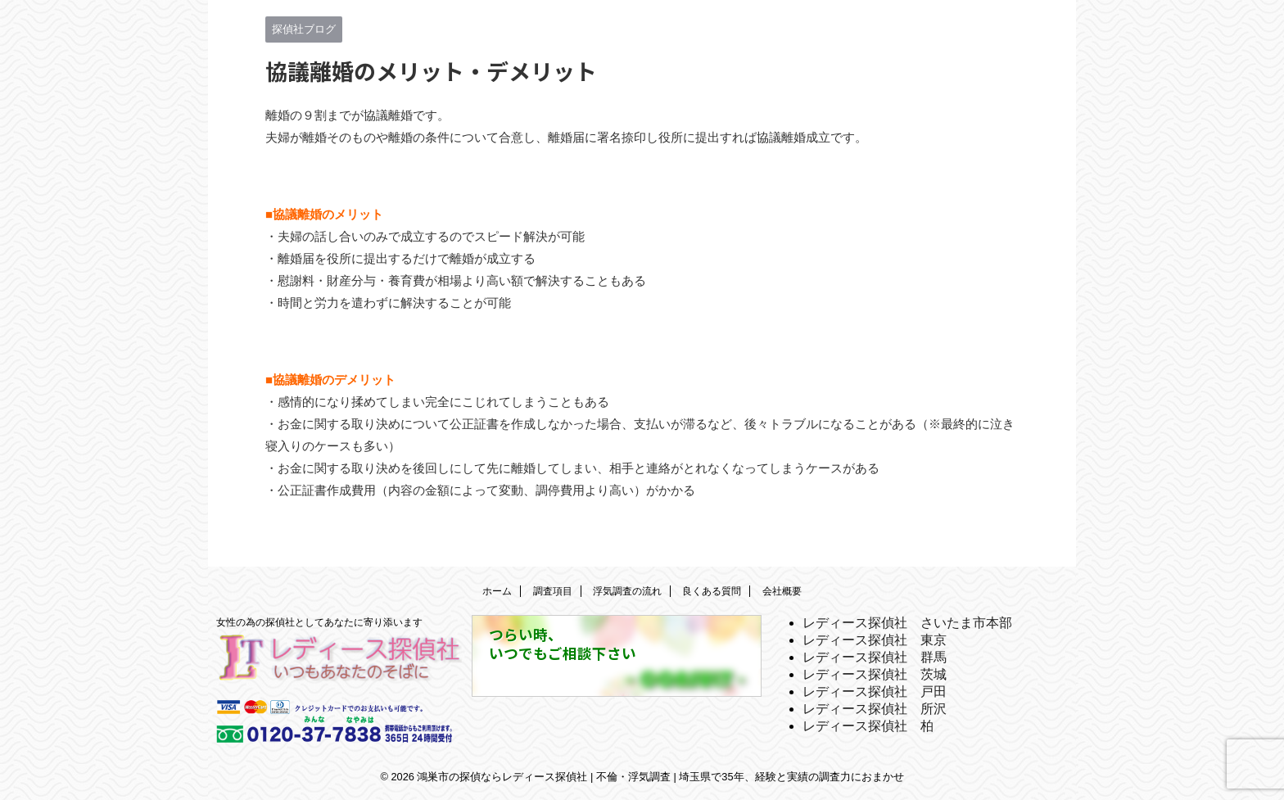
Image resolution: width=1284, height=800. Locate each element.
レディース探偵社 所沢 (874, 709)
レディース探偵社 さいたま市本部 (907, 623)
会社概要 (782, 591)
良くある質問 (711, 591)
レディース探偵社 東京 (874, 640)
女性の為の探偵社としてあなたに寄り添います (319, 622)
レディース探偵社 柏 (868, 726)
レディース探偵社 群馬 (874, 657)
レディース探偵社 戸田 (874, 691)
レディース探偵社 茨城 (874, 674)
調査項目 (552, 591)
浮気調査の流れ (627, 591)
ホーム (497, 591)
